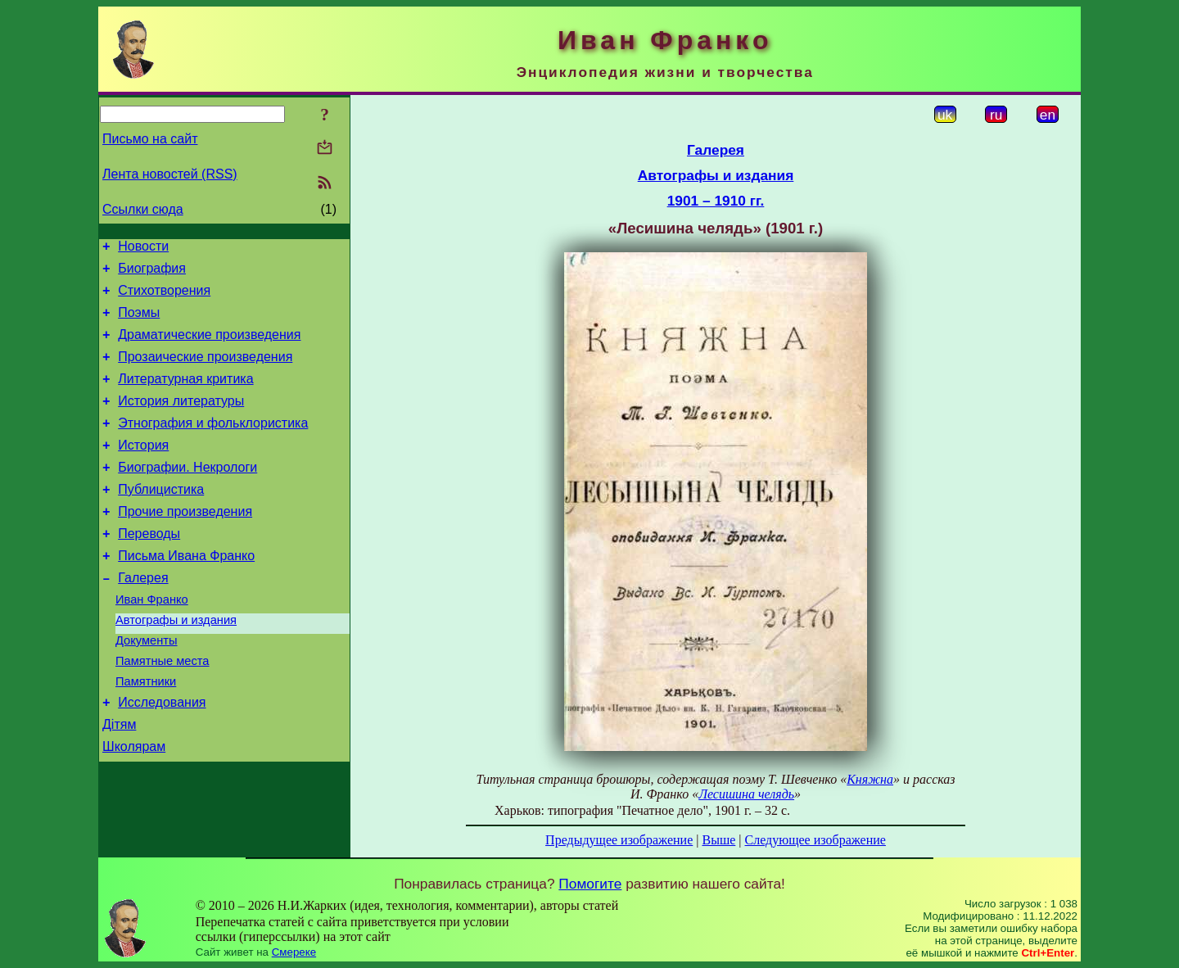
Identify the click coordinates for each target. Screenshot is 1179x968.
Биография (152, 273)
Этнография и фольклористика (213, 445)
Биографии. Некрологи (187, 494)
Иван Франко (151, 641)
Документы (146, 687)
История (143, 470)
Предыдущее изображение (619, 840)
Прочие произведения (185, 543)
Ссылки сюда (142, 209)
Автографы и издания (176, 664)
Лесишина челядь (746, 794)
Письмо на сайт (149, 139)
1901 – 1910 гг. (716, 200)
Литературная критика (185, 396)
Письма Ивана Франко (186, 592)
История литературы (181, 420)
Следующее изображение (815, 840)
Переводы (149, 568)
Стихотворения (164, 298)
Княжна (870, 779)
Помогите (589, 883)
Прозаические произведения (205, 371)
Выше (718, 840)
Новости (143, 249)
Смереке (294, 952)
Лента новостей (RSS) (169, 174)
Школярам (133, 805)
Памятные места (162, 710)
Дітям (119, 781)
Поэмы (139, 322)
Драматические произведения (209, 347)
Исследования (162, 756)
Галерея (143, 617)
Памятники (145, 733)
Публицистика (161, 519)
